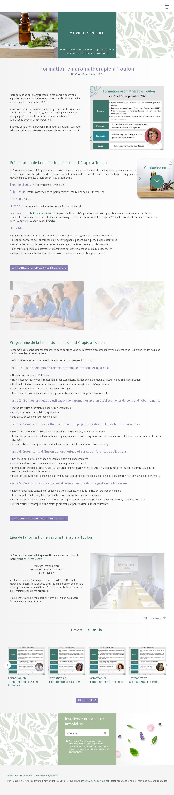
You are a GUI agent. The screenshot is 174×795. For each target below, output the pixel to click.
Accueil (62, 49)
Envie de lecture (74, 49)
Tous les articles (87, 700)
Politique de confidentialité (152, 780)
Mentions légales (126, 780)
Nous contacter (108, 780)
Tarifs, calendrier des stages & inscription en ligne (38, 267)
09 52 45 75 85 (92, 780)
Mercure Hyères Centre (29, 558)
